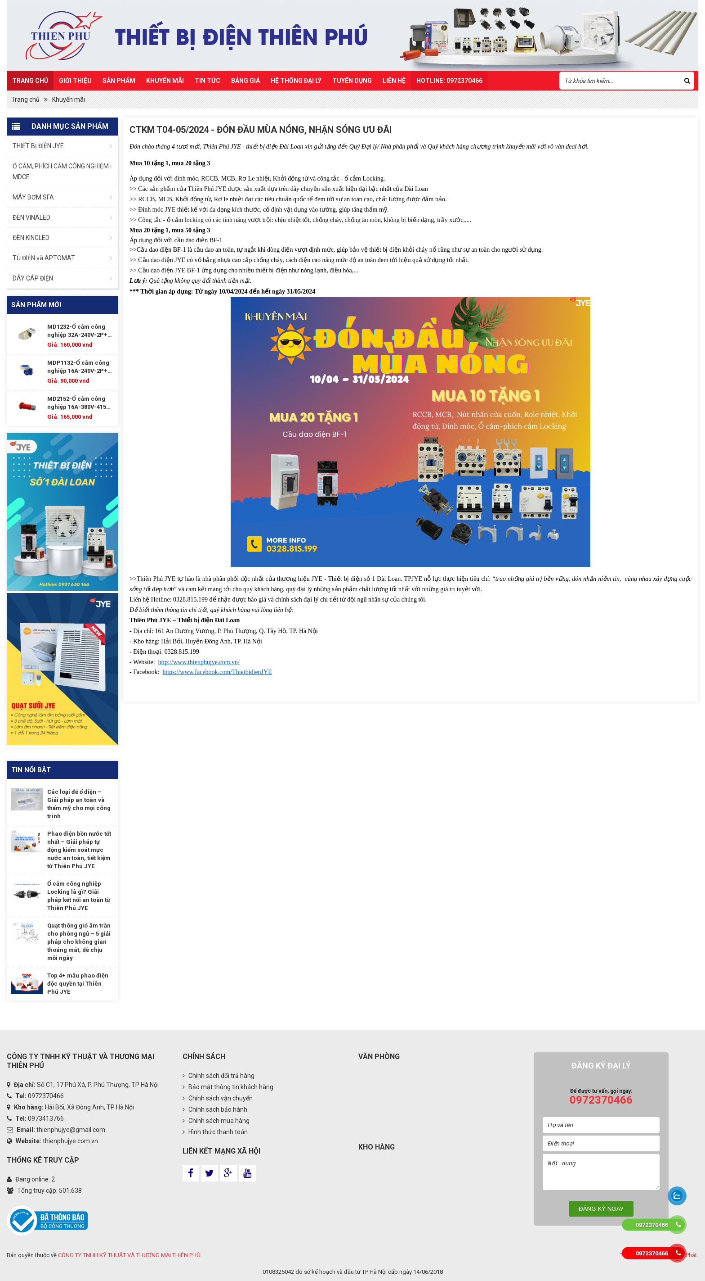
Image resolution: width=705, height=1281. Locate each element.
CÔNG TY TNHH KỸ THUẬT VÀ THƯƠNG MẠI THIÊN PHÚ (129, 1255)
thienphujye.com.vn (70, 1141)
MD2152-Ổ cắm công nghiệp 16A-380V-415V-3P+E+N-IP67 (79, 403)
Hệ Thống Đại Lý (296, 80)
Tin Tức (207, 80)
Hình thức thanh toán (215, 1132)
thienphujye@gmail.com (70, 1129)
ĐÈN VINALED (31, 217)
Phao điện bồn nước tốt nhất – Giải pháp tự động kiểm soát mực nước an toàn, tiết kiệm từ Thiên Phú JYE (79, 849)
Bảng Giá (245, 80)
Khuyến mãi (165, 80)
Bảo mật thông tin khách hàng (228, 1087)
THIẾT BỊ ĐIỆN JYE (38, 145)
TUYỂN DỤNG (352, 80)
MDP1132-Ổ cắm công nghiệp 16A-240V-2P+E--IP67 (80, 367)
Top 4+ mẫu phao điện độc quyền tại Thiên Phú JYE (77, 983)
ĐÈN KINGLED (31, 237)
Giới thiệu (75, 80)
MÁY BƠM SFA (33, 197)
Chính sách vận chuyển (218, 1098)
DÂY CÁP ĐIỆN (33, 278)
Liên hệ (394, 80)
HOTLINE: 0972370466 (449, 80)
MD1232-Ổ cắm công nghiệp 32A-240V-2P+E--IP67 (80, 331)
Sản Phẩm (119, 80)
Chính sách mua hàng (216, 1120)
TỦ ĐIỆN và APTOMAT (44, 258)
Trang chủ (30, 80)
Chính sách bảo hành (215, 1109)
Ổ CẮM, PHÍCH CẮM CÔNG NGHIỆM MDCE (61, 172)
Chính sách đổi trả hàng (218, 1075)
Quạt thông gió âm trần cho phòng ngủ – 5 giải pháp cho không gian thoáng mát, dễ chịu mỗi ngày (79, 941)
